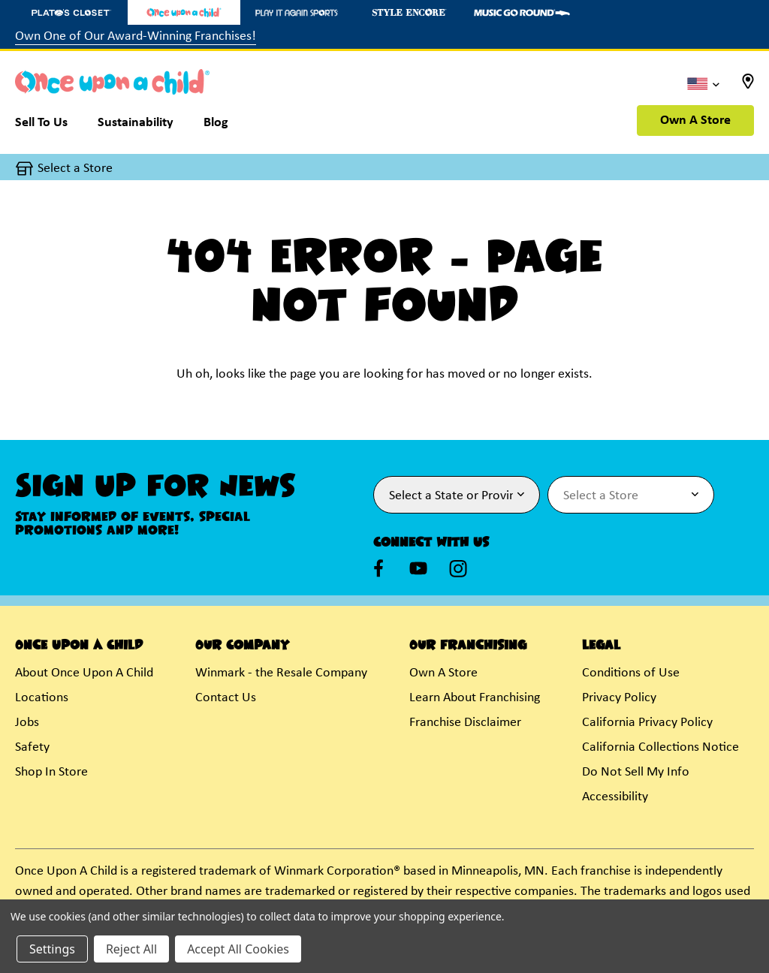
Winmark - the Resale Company (281, 673)
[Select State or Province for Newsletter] (456, 495)
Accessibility (615, 797)
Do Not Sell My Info (635, 772)
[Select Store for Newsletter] (630, 495)
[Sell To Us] (49, 126)
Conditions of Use (631, 673)
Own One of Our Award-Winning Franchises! (135, 36)
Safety (32, 747)
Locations (41, 698)
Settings (52, 949)
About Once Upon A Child (84, 673)
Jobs (27, 722)
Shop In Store (51, 772)
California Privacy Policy (647, 722)
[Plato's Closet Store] (71, 12)
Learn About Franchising (474, 698)
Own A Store (695, 120)
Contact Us (225, 698)
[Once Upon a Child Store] (184, 12)
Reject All (131, 949)
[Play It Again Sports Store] (296, 12)
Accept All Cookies (238, 949)
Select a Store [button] (75, 168)
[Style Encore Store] (409, 12)
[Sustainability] (135, 126)
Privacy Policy (619, 698)
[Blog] (215, 126)
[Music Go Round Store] (522, 12)
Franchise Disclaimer (465, 722)
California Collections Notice (660, 747)
